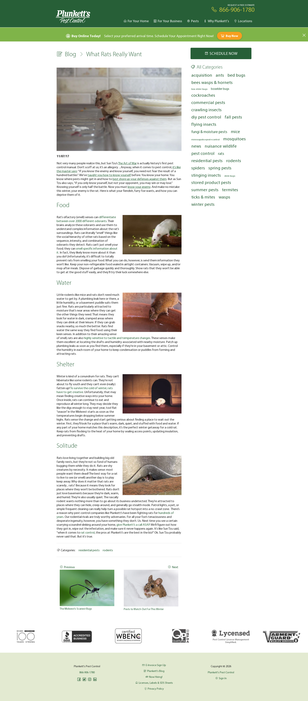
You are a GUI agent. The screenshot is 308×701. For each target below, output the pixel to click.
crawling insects (206, 109)
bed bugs (236, 75)
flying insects (203, 124)
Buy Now (229, 35)
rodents (108, 550)
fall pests (233, 117)
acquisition (201, 75)
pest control (202, 153)
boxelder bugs (220, 89)
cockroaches (203, 95)
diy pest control (206, 117)
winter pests (202, 204)
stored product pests (211, 182)
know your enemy (139, 187)
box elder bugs (199, 88)
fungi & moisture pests (209, 131)
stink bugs (229, 175)
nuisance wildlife (221, 146)
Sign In (221, 678)
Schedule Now (220, 53)
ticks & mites (203, 197)
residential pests (89, 550)
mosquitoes (234, 138)
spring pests (219, 168)
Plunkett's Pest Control (221, 672)
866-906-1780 (87, 672)
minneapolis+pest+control (205, 139)
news (196, 146)
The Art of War (127, 163)
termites (230, 189)
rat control (88, 532)
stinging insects (206, 175)
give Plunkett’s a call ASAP (133, 524)
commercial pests (208, 102)
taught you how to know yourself (109, 175)
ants (220, 75)
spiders (198, 168)
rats (221, 153)
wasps (224, 197)
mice (235, 131)
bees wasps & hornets (212, 82)
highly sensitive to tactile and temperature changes (117, 338)
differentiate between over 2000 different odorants (86, 219)
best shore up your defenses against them (140, 179)
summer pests (204, 189)
